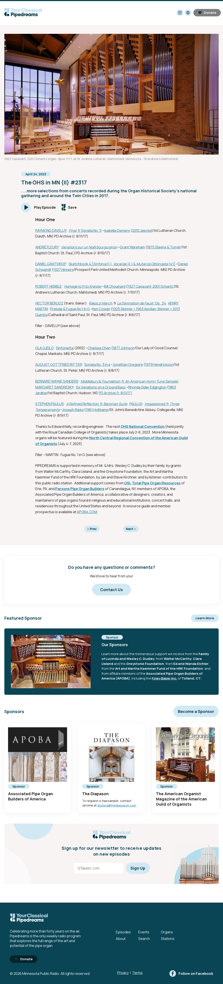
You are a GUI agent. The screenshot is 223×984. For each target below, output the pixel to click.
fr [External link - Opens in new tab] (168, 403)
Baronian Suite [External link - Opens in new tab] (115, 403)
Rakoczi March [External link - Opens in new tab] (100, 303)
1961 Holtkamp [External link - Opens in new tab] (97, 409)
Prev (92, 529)
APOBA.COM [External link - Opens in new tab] (87, 511)
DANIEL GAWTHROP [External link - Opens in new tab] (50, 263)
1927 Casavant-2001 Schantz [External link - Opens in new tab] (151, 286)
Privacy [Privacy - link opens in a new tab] (123, 972)
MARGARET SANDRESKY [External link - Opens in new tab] (54, 387)
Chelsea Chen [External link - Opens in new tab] (99, 348)
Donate (207, 12)
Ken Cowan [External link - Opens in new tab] (101, 308)
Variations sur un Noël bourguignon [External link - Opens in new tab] (89, 247)
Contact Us (111, 589)
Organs (167, 932)
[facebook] (191, 973)
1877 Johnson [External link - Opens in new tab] (123, 348)
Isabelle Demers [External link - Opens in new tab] (117, 230)
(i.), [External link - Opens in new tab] (109, 263)
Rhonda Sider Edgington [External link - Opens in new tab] (147, 387)
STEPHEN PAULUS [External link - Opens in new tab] (49, 403)
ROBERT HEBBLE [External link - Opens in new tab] (48, 286)
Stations (167, 938)
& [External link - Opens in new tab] (100, 381)
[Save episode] (69, 207)
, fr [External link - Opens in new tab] (122, 381)
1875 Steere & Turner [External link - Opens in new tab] (164, 247)
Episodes (123, 932)
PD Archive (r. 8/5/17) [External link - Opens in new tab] (115, 393)
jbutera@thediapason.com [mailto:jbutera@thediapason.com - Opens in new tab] (116, 805)
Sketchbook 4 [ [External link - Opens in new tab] (81, 263)
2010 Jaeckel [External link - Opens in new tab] (142, 230)
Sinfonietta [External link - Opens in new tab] (65, 348)
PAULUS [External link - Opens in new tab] (135, 403)
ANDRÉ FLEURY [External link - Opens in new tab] (47, 247)
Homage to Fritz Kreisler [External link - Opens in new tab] (82, 286)
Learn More (205, 618)
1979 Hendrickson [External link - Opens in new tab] (159, 364)
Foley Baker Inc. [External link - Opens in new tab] (164, 678)
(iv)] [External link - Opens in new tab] (171, 263)
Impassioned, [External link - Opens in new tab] (155, 403)
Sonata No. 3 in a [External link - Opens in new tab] (97, 364)
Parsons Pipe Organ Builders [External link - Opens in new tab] (79, 488)
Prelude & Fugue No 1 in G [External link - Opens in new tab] (70, 308)
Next (131, 529)
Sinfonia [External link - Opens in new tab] (99, 263)
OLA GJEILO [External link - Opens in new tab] (44, 348)
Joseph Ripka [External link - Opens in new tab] (73, 409)
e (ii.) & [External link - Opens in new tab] (130, 263)
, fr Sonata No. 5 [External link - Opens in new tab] (88, 230)
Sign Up (137, 868)
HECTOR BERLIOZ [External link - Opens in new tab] (49, 303)
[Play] (38, 207)
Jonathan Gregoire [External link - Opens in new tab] (128, 364)
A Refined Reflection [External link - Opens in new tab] (82, 403)
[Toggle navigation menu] (180, 12)
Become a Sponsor (196, 711)
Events (143, 932)
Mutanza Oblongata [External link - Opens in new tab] (152, 263)
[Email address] (98, 868)
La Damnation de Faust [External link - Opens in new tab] (135, 303)
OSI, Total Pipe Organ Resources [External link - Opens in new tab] (152, 483)
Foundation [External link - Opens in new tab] (111, 381)
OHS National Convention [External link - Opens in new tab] (143, 426)
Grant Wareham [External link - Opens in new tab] (132, 247)
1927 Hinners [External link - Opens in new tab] (63, 269)
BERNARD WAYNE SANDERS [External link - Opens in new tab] (56, 381)
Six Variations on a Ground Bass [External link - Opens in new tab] (101, 387)
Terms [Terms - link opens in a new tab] (137, 972)
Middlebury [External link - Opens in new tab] (89, 381)
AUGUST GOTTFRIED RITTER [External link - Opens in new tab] (58, 364)
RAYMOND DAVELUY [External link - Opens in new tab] (50, 230)
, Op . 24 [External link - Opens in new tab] (159, 303)
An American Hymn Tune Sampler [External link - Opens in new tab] (151, 381)
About (121, 938)
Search (144, 938)
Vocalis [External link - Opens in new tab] (119, 263)
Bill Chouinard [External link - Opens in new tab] (114, 286)
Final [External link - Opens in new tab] (72, 230)
